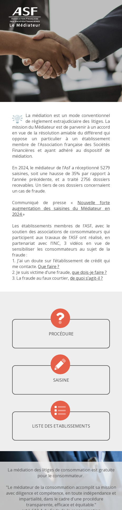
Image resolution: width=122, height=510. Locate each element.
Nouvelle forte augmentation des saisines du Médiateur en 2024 (61, 208)
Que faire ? (48, 266)
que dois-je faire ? (89, 272)
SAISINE (61, 380)
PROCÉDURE (61, 334)
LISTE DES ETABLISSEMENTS (61, 426)
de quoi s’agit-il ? (86, 278)
